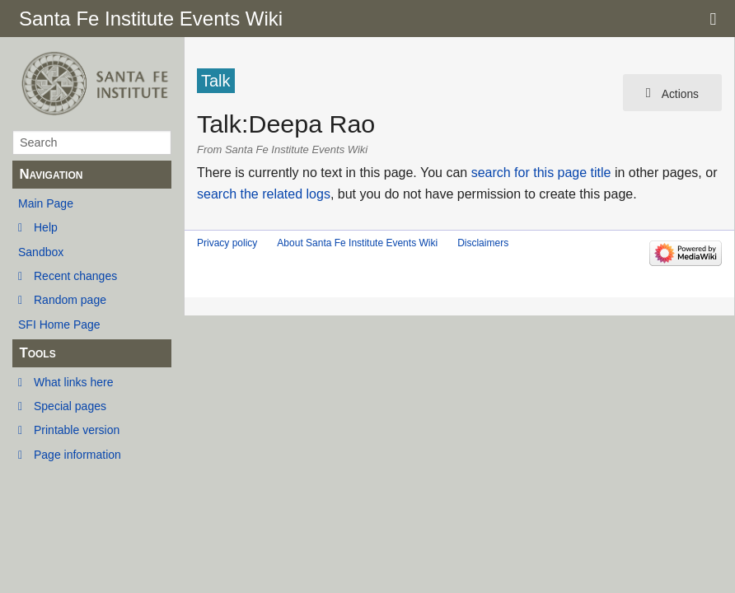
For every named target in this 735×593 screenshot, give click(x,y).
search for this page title (541, 173)
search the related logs (263, 194)
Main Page (45, 203)
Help (46, 227)
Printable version (76, 430)
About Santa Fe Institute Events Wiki (357, 243)
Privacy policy (227, 243)
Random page (70, 299)
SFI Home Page (59, 324)
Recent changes (75, 275)
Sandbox (40, 252)
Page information (77, 454)
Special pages (70, 406)
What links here (73, 382)
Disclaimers (482, 243)
